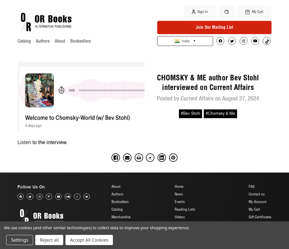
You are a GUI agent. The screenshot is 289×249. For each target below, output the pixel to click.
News (179, 194)
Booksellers (80, 41)
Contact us (257, 194)
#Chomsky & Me (220, 114)
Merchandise (121, 217)
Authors (43, 41)
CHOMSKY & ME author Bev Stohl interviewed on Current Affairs (208, 82)
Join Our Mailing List (214, 27)
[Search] (226, 12)
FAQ (252, 186)
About (60, 41)
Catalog (24, 41)
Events (180, 201)
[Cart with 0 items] (254, 12)
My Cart (254, 209)
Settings (19, 240)
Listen (24, 142)
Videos (180, 217)
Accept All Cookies (89, 240)
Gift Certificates (260, 217)
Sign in (200, 12)
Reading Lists (185, 209)
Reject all (49, 240)
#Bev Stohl (190, 114)
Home (179, 186)
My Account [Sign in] (257, 201)
